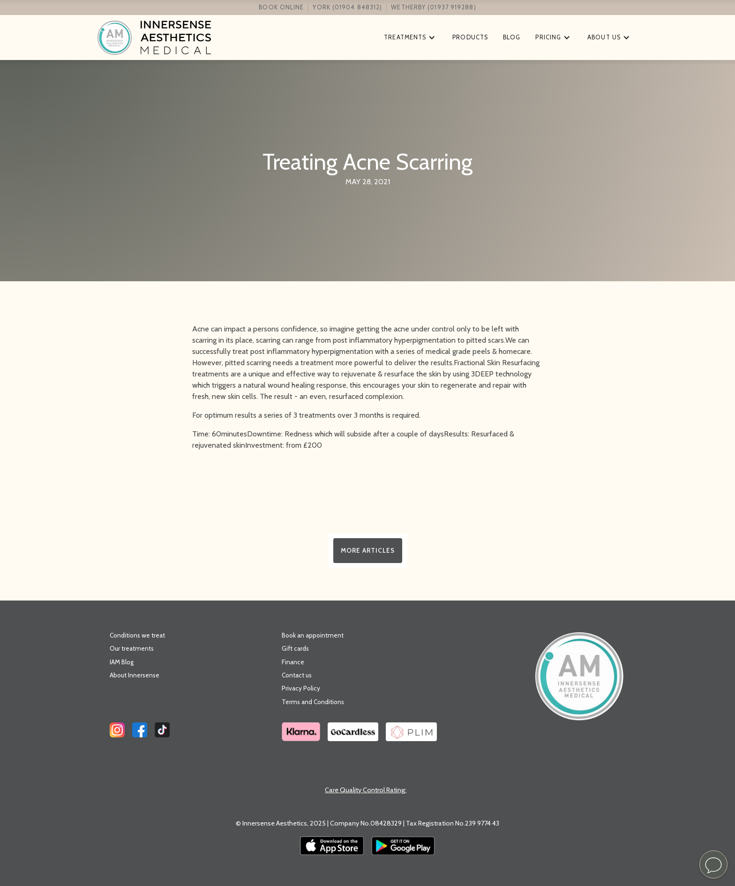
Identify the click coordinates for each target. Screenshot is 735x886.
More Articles (368, 550)
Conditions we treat (137, 635)
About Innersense (134, 675)
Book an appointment (313, 635)
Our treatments (132, 648)
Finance (293, 662)
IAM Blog (122, 662)
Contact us (297, 675)
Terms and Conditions (313, 702)
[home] (236, 37)
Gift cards (295, 648)
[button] (410, 37)
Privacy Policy (301, 688)
